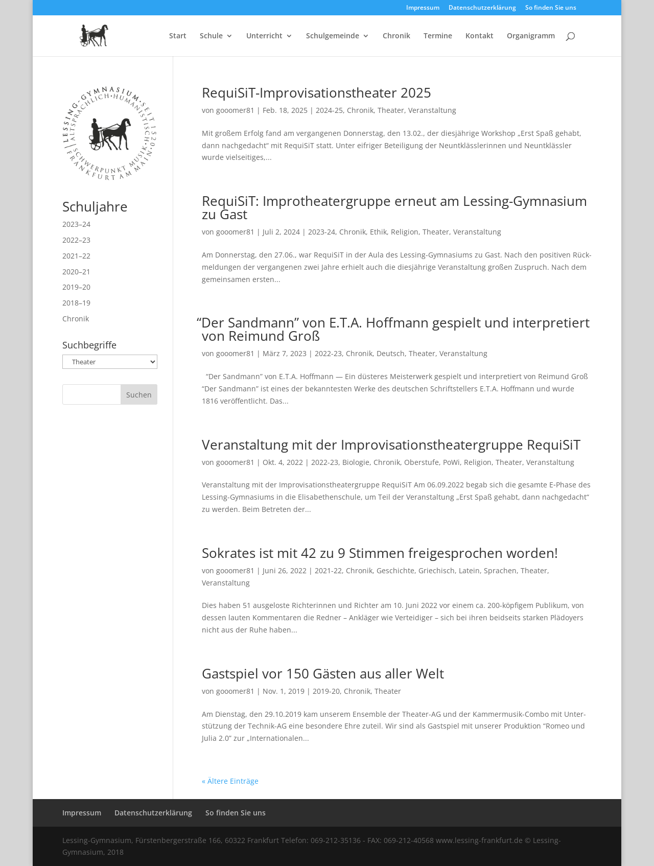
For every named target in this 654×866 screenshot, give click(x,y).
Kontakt (479, 36)
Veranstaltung (432, 110)
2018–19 (76, 303)
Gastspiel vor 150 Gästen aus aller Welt (323, 673)
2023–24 (76, 224)
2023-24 (321, 232)
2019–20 (76, 287)
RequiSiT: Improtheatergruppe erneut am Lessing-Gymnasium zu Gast (394, 207)
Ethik (378, 232)
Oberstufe (421, 462)
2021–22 (76, 256)
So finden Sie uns (550, 8)
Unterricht (264, 36)
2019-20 (326, 691)
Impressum (422, 8)
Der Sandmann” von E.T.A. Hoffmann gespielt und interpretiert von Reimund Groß (396, 329)
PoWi (451, 462)
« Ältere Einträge (230, 781)
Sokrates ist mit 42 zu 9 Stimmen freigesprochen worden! (380, 553)
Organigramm (531, 36)
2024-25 (329, 110)
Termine (438, 36)
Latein (469, 570)
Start (177, 36)
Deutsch (391, 353)
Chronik (396, 36)
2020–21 (76, 271)
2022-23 (328, 353)
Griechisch (436, 570)
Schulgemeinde (332, 36)
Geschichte (395, 570)
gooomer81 (235, 110)
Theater (391, 110)
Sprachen (500, 570)
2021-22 (328, 570)
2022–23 (76, 240)
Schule (211, 36)
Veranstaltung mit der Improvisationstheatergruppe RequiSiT (391, 444)
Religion (404, 232)
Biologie (355, 462)
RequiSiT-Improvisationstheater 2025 (316, 92)
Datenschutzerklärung (482, 8)
